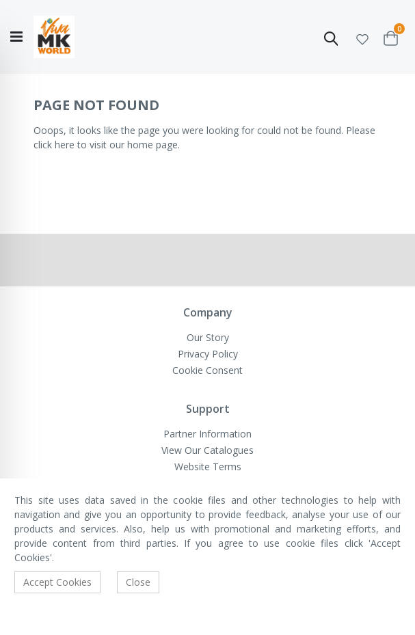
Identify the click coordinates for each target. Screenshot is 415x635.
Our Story (208, 337)
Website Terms (207, 466)
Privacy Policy (208, 353)
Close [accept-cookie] (138, 582)
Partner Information (207, 433)
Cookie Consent (207, 370)
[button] (362, 37)
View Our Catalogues (207, 450)
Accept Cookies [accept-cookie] (57, 582)
